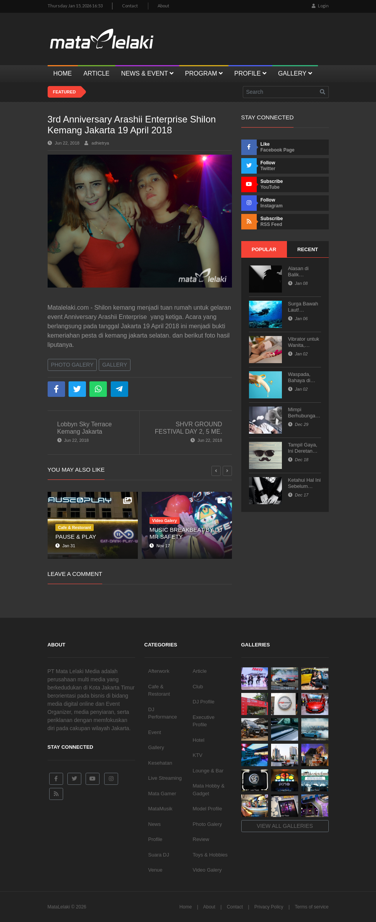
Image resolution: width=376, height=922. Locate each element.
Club (198, 686)
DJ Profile (204, 702)
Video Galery (207, 870)
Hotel (198, 740)
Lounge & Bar (208, 771)
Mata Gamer (162, 793)
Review (201, 839)
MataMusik (160, 809)
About (163, 5)
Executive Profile (204, 721)
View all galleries (285, 826)
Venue (155, 870)
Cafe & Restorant (159, 690)
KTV (198, 755)
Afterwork (159, 671)
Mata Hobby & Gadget (209, 789)
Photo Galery (72, 365)
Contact (130, 5)
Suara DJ (158, 855)
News (154, 824)
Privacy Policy (268, 907)
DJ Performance (162, 713)
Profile (155, 839)
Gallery (114, 365)
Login (320, 5)
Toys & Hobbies (210, 855)
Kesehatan (160, 763)
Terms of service (311, 907)
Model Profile (207, 809)
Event (154, 732)
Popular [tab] (264, 249)
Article (200, 671)
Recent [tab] (307, 249)
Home (185, 907)
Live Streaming (165, 778)
